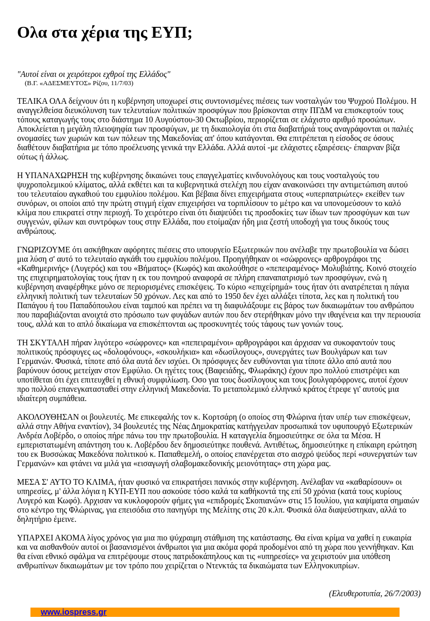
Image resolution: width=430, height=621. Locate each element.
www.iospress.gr (73, 612)
